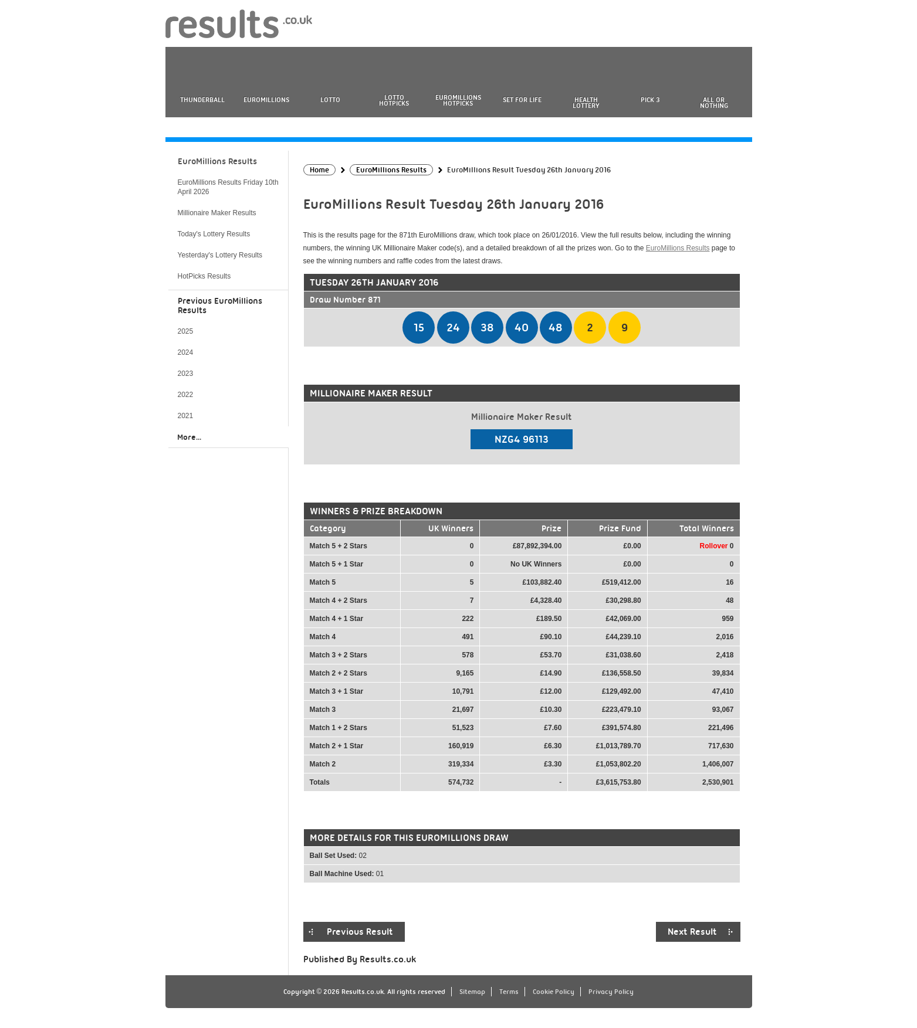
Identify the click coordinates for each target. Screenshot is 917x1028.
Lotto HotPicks (394, 100)
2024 (186, 352)
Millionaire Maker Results (217, 213)
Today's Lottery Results (214, 234)
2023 (186, 373)
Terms (509, 992)
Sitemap (472, 992)
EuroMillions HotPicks (458, 100)
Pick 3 (650, 100)
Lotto (330, 100)
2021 (186, 416)
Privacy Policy (611, 992)
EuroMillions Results (678, 248)
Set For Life (522, 100)
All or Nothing (714, 103)
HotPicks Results (204, 276)
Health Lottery (586, 103)
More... (189, 437)
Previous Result (360, 932)
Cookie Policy (553, 992)
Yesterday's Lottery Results (220, 255)
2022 (186, 395)
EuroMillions (266, 100)
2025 (186, 331)
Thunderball (202, 100)
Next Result (692, 932)
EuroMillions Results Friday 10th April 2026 (228, 187)
